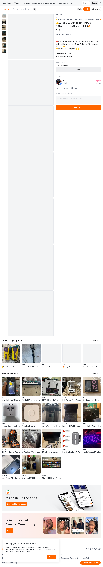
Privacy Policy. (27, 551)
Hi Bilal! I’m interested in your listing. (79, 100)
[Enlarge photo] (31, 36)
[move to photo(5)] (4, 39)
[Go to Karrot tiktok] (99, 549)
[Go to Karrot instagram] (91, 549)
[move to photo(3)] (4, 27)
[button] (96, 340)
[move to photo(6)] (4, 45)
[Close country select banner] (100, 2)
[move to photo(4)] (4, 33)
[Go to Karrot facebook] (87, 549)
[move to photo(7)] (4, 51)
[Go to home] (6, 9)
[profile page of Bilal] (59, 82)
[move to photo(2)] (4, 21)
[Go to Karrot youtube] (95, 549)
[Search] (34, 9)
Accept (51, 557)
